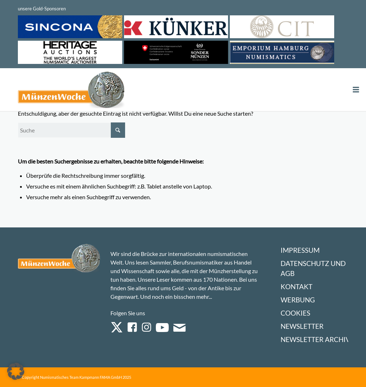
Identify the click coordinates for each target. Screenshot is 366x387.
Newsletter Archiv (315, 339)
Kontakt (296, 286)
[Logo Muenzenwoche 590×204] (71, 91)
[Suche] (71, 130)
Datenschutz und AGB (313, 268)
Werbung (298, 300)
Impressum (300, 250)
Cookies (295, 313)
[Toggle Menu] (356, 89)
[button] (15, 371)
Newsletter (302, 326)
